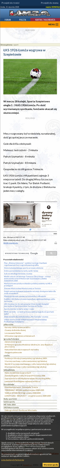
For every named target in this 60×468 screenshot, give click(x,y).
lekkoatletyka (9, 370)
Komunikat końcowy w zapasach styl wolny (22, 350)
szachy (7, 355)
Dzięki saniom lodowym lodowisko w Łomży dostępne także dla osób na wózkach (30, 292)
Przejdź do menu (49, 3)
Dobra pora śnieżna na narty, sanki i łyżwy (21, 271)
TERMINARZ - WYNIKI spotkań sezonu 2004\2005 (24, 390)
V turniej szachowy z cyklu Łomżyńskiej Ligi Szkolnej (26, 361)
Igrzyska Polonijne (11, 339)
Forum (8, 19)
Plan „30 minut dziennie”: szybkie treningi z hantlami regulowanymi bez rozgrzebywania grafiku (25, 264)
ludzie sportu (9, 402)
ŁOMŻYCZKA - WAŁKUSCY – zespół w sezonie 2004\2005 (28, 396)
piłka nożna (8, 324)
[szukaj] (23, 253)
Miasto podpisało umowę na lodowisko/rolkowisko (25, 296)
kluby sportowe (10, 399)
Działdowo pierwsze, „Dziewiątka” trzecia (21, 387)
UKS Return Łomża (11, 407)
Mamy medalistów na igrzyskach (18, 373)
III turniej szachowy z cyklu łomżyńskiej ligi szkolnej (25, 367)
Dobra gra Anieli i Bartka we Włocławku (21, 410)
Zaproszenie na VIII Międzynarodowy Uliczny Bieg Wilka (27, 378)
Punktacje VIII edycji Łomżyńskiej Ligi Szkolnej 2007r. (26, 358)
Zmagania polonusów (13, 352)
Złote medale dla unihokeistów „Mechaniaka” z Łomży (26, 317)
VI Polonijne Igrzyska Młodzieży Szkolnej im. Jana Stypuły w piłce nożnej (28, 346)
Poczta (22, 19)
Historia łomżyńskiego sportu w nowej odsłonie (23, 268)
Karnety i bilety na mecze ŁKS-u (17, 327)
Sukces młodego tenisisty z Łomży (18, 274)
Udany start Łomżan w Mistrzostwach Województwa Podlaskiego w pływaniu (25, 321)
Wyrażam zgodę (51, 465)
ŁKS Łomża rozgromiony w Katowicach (20, 336)
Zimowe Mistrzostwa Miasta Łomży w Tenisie (22, 288)
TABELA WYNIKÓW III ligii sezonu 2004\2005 (23, 393)
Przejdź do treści (10, 3)
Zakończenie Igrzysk (13, 342)
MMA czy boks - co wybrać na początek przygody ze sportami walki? (29, 313)
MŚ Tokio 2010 (10, 405)
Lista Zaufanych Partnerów (12, 460)
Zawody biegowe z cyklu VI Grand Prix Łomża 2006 (25, 376)
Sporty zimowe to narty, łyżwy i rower (19, 309)
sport (16, 45)
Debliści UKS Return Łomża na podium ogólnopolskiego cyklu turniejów (29, 300)
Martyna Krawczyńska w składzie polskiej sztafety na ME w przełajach (28, 284)
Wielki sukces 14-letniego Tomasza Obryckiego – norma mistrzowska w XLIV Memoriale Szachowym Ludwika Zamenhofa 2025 (27, 278)
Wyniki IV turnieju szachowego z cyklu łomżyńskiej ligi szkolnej (30, 364)
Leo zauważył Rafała (13, 333)
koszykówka (9, 384)
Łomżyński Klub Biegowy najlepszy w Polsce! (23, 381)
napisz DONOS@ (53, 7)
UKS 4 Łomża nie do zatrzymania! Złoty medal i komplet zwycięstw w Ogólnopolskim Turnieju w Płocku (26, 305)
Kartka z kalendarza (45, 19)
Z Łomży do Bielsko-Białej (15, 330)
